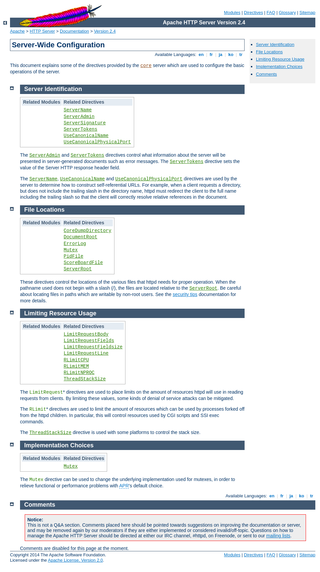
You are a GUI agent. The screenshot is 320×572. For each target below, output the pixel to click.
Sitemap (307, 12)
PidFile (73, 256)
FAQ (271, 12)
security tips (185, 294)
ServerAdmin (79, 116)
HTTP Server (42, 31)
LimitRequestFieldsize (93, 347)
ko (231, 54)
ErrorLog (75, 243)
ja (221, 54)
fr (211, 54)
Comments (266, 74)
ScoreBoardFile (83, 262)
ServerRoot (78, 269)
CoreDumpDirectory (87, 230)
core (146, 65)
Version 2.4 (105, 31)
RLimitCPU (76, 360)
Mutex (71, 250)
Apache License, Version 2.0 (75, 560)
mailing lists (278, 535)
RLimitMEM (76, 366)
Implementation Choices (279, 66)
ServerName (78, 110)
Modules (232, 12)
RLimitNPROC (79, 372)
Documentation (74, 31)
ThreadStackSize (85, 379)
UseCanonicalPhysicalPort (97, 142)
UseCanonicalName (86, 135)
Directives (253, 12)
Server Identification (275, 44)
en (201, 54)
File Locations (269, 51)
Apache (17, 31)
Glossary (287, 12)
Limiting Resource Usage (280, 59)
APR (124, 485)
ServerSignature (85, 123)
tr (241, 54)
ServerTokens (80, 129)
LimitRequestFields (89, 340)
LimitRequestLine (86, 353)
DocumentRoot (80, 237)
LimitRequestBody (86, 334)
